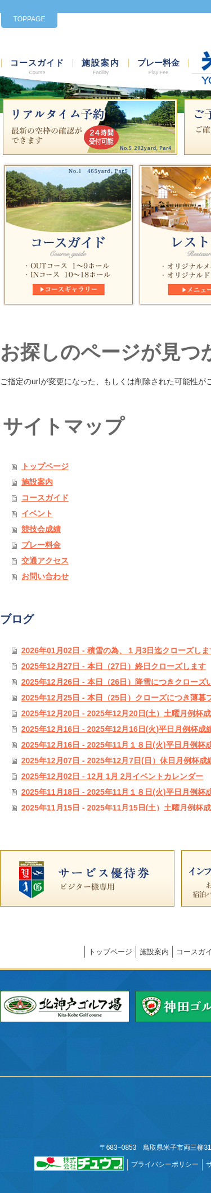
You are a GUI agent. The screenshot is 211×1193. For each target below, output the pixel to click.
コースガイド (37, 67)
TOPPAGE (30, 19)
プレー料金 (158, 67)
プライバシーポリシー (165, 1164)
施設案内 (101, 67)
